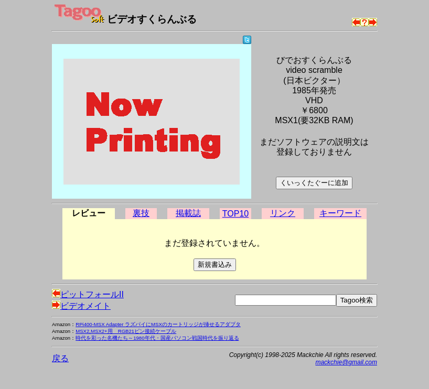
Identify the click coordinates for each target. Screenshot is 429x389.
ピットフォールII (88, 294)
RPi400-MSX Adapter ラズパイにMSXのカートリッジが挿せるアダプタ (158, 324)
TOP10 (235, 213)
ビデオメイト (81, 305)
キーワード (340, 213)
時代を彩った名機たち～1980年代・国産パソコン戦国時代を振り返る (157, 338)
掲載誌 (188, 213)
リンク (282, 213)
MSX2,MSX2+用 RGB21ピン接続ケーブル (126, 331)
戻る (60, 358)
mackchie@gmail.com (346, 362)
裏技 (141, 213)
